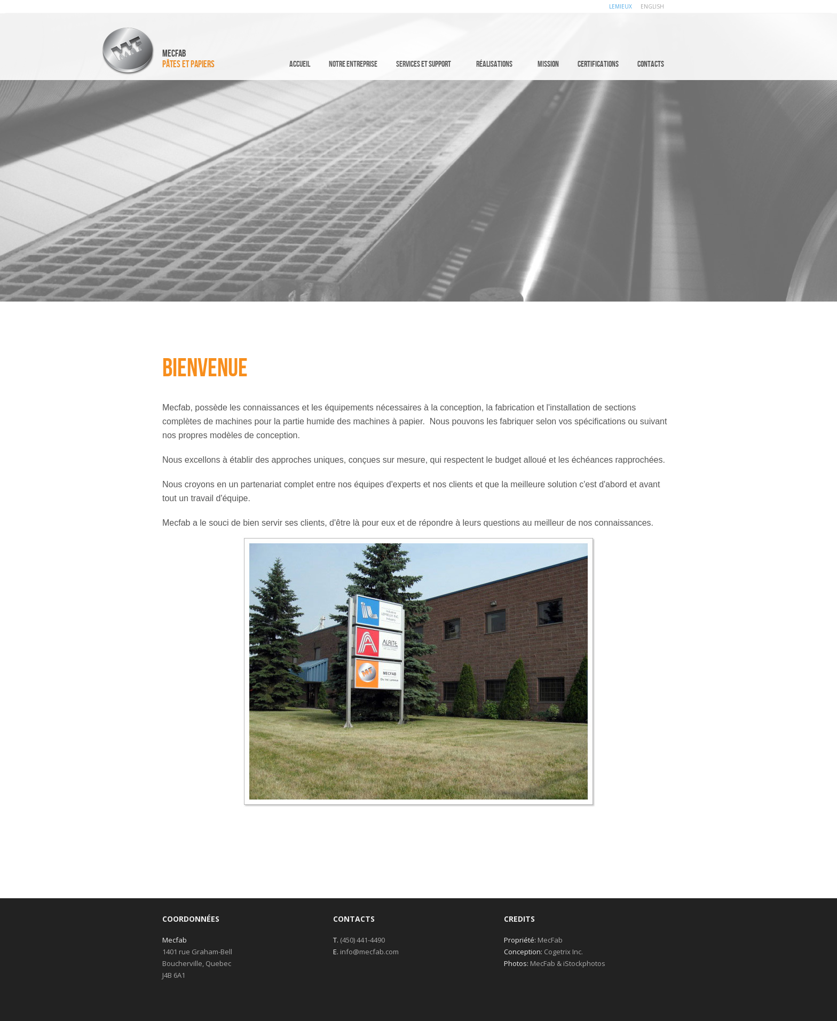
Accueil (299, 63)
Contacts (650, 63)
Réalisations (494, 63)
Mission (548, 63)
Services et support (423, 63)
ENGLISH (652, 6)
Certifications (598, 63)
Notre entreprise (353, 63)
